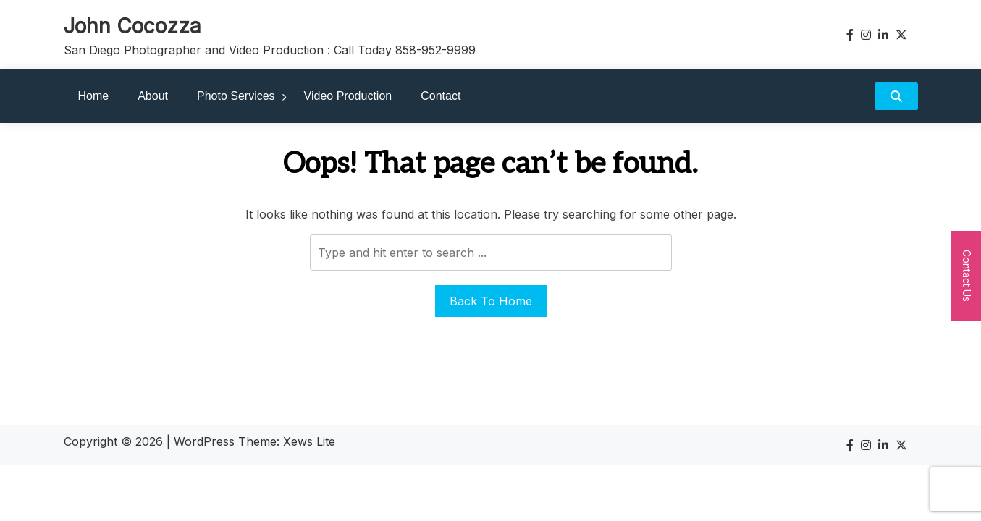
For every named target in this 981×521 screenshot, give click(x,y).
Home (93, 96)
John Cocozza (132, 26)
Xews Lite (309, 441)
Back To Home (491, 301)
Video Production (348, 96)
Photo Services (236, 96)
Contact (440, 96)
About (153, 96)
